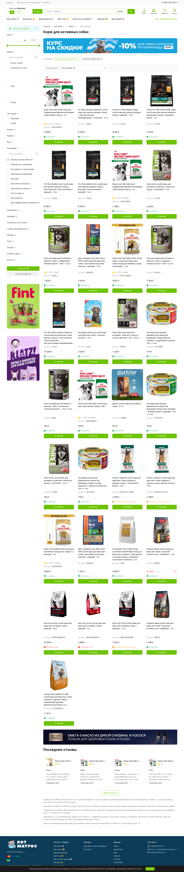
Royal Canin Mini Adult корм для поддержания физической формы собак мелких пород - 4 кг (59, 112)
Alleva (116, 846)
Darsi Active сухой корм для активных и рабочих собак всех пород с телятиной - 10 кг (161, 187)
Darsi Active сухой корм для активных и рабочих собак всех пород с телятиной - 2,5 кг (58, 480)
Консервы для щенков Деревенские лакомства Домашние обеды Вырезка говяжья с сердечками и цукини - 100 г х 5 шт (161, 337)
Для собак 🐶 (13, 19)
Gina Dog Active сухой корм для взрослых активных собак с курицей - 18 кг (58, 626)
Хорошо (150, 869)
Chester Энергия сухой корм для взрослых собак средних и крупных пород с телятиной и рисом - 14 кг (126, 482)
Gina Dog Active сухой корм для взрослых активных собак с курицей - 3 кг (92, 626)
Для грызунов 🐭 (46, 19)
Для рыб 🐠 (102, 19)
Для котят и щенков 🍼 (83, 19)
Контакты (46, 2)
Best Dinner (118, 849)
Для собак (58, 26)
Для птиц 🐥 (63, 19)
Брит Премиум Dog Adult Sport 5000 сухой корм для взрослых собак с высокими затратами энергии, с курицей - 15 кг (91, 262)
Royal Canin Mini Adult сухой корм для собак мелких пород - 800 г (92, 404)
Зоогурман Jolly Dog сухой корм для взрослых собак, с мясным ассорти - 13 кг (92, 335)
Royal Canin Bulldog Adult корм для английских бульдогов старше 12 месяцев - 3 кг (59, 551)
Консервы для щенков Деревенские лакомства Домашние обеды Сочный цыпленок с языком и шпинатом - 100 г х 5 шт (92, 483)
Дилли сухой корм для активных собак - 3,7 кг (126, 404)
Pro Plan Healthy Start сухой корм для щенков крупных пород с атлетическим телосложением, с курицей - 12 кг (58, 188)
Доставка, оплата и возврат (28, 2)
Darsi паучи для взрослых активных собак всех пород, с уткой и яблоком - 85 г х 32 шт (125, 335)
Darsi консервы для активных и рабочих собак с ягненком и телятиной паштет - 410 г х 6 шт (58, 406)
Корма (71, 26)
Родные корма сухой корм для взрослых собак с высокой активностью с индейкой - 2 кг (160, 626)
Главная (46, 26)
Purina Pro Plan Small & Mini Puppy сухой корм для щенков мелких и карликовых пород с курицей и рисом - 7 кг (161, 113)
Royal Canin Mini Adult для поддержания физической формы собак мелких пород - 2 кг (127, 187)
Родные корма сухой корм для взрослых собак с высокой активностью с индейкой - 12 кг (161, 551)
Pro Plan (117, 859)
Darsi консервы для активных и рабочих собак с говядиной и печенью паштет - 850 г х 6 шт (57, 261)
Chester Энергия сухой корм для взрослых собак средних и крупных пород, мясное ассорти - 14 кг (161, 482)
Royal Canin (118, 862)
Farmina (117, 856)
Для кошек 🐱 (29, 19)
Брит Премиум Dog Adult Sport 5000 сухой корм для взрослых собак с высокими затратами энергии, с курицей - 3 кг (91, 553)
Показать (21, 268)
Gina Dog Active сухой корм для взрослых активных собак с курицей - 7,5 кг (126, 626)
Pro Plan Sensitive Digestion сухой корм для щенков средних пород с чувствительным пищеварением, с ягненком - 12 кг (93, 113)
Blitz (115, 853)
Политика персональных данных (18, 865)
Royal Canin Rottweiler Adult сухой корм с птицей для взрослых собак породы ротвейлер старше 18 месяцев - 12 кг (127, 262)
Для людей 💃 (118, 19)
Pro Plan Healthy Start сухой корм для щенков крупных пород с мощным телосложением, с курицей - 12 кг (92, 188)
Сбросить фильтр (23, 274)
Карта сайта (37, 865)
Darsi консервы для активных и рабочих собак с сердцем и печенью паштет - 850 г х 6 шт (160, 261)
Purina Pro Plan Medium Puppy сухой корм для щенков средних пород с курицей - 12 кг (126, 112)
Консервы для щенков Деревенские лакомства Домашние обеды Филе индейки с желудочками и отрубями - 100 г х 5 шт (161, 408)
